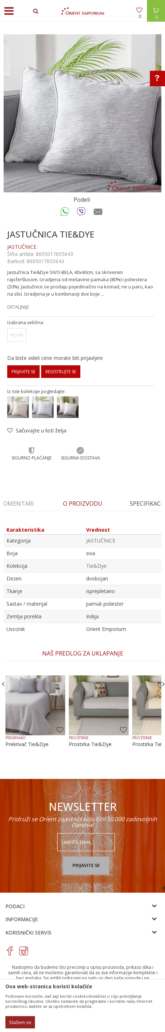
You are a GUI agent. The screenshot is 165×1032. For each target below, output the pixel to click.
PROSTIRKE (79, 737)
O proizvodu (82, 504)
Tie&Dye (96, 565)
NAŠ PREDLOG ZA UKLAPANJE (82, 653)
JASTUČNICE (21, 246)
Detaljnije (18, 307)
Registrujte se (60, 372)
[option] (82, 113)
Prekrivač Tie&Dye (27, 744)
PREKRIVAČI (15, 737)
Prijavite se (23, 372)
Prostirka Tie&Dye (90, 744)
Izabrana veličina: (25, 322)
